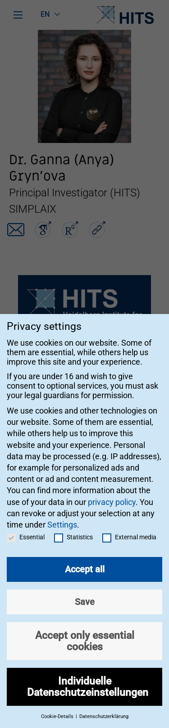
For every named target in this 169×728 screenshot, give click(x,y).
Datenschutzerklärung (103, 708)
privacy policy (112, 493)
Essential (26, 529)
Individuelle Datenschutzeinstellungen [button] (87, 678)
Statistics (73, 529)
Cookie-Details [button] (58, 708)
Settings (62, 516)
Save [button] (85, 593)
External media (129, 529)
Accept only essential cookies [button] (84, 632)
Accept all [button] (85, 561)
